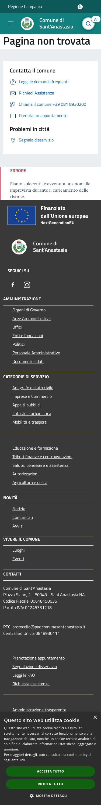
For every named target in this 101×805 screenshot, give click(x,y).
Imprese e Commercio (32, 396)
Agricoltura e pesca (29, 482)
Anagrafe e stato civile (32, 387)
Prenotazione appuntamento (38, 658)
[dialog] (50, 758)
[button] (51, 795)
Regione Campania (25, 6)
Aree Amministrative (31, 318)
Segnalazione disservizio (34, 666)
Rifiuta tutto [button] (50, 784)
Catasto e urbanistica (31, 413)
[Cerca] (89, 23)
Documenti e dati (28, 361)
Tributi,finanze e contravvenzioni (42, 456)
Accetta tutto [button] (50, 771)
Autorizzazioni (25, 474)
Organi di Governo (29, 310)
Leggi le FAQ (23, 675)
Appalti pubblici (26, 405)
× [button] (95, 718)
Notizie (18, 508)
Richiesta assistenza (31, 683)
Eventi (18, 558)
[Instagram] (27, 284)
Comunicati (22, 517)
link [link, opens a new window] (22, 760)
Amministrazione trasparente (39, 709)
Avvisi (17, 526)
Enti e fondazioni (27, 335)
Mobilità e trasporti (29, 422)
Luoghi (18, 550)
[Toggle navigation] (11, 23)
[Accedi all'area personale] (80, 7)
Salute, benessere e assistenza (40, 465)
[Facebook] (13, 284)
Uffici (17, 327)
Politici (18, 344)
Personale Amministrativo (36, 352)
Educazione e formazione (35, 448)
